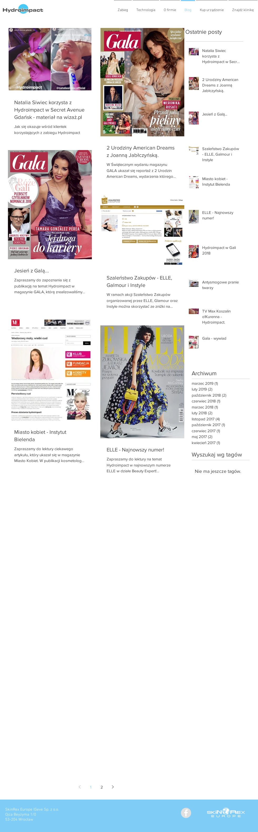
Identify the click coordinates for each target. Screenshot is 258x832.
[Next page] (112, 787)
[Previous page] (79, 787)
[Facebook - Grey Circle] (186, 813)
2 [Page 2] (102, 787)
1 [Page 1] (90, 787)
